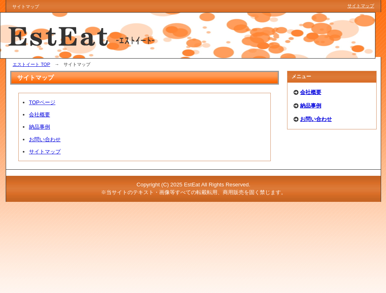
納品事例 (39, 127)
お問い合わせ (45, 139)
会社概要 (39, 115)
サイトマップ (45, 152)
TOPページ (42, 102)
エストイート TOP (31, 64)
